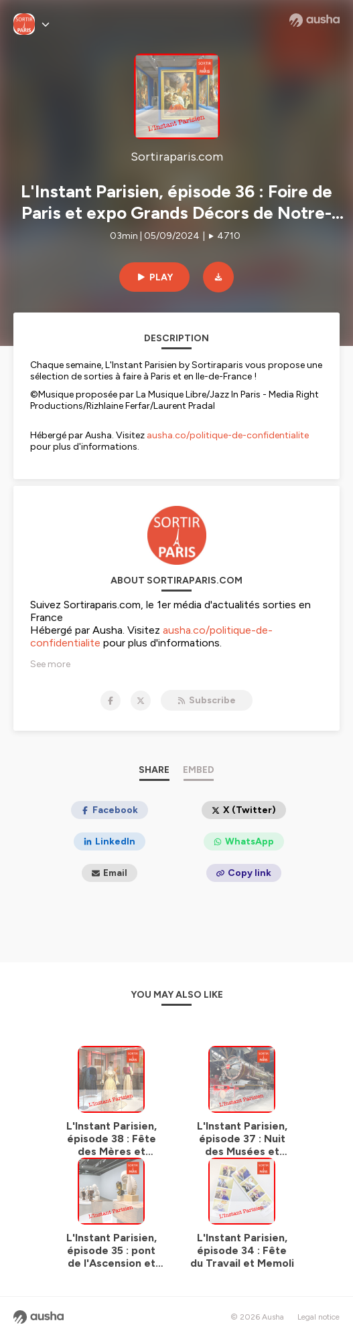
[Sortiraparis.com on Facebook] (110, 701)
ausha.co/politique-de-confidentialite (228, 435)
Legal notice (318, 1317)
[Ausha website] (314, 20)
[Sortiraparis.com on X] (141, 701)
